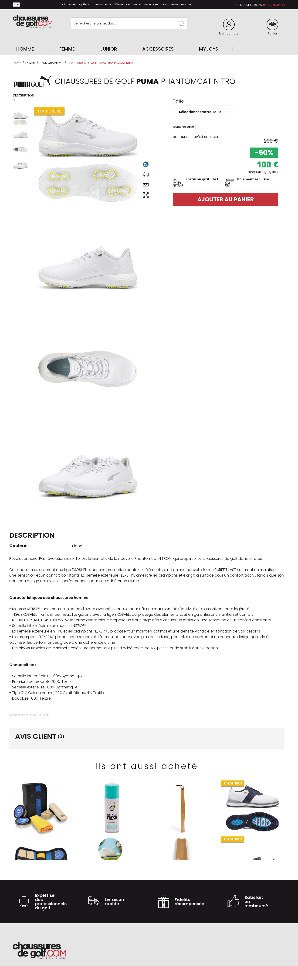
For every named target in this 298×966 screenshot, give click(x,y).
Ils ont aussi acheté (146, 766)
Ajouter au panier (225, 199)
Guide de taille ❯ (185, 126)
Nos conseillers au (248, 5)
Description (23, 97)
